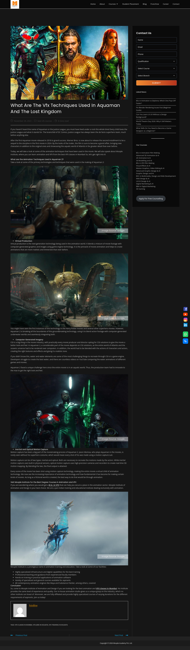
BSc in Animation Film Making (148, 153)
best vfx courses (45, 121)
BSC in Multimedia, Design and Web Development (156, 176)
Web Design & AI (142, 178)
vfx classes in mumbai (23, 625)
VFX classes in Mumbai (106, 588)
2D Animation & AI (143, 158)
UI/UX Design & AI (143, 181)
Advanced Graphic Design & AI (148, 171)
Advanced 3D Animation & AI (147, 155)
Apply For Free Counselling (151, 198)
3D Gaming (140, 189)
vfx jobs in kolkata (40, 625)
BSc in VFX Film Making (145, 163)
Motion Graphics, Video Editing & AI (150, 168)
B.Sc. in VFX (54, 485)
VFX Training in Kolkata (58, 625)
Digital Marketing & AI (144, 184)
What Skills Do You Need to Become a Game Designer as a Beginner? (153, 129)
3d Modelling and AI (144, 160)
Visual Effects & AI (143, 166)
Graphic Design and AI (145, 173)
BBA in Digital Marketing (145, 186)
